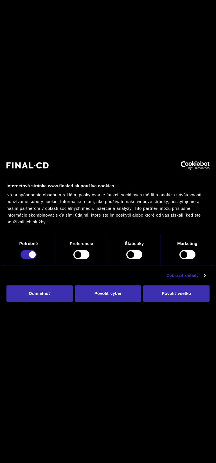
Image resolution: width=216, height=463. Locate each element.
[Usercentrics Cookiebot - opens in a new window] (185, 165)
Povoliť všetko (176, 293)
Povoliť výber (108, 293)
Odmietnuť (39, 293)
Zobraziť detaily (183, 275)
